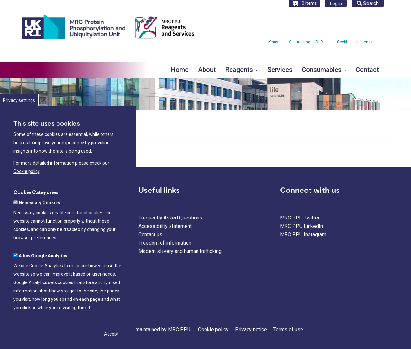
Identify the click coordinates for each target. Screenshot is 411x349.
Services (280, 70)
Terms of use (288, 330)
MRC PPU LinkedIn (301, 226)
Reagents (241, 70)
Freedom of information (164, 243)
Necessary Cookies (39, 224)
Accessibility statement (165, 226)
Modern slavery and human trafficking (180, 251)
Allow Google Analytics (43, 277)
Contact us (150, 234)
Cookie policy (26, 192)
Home (179, 70)
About (207, 70)
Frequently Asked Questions (170, 218)
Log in (336, 3)
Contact (367, 70)
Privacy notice (251, 330)
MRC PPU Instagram (303, 234)
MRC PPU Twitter (299, 218)
